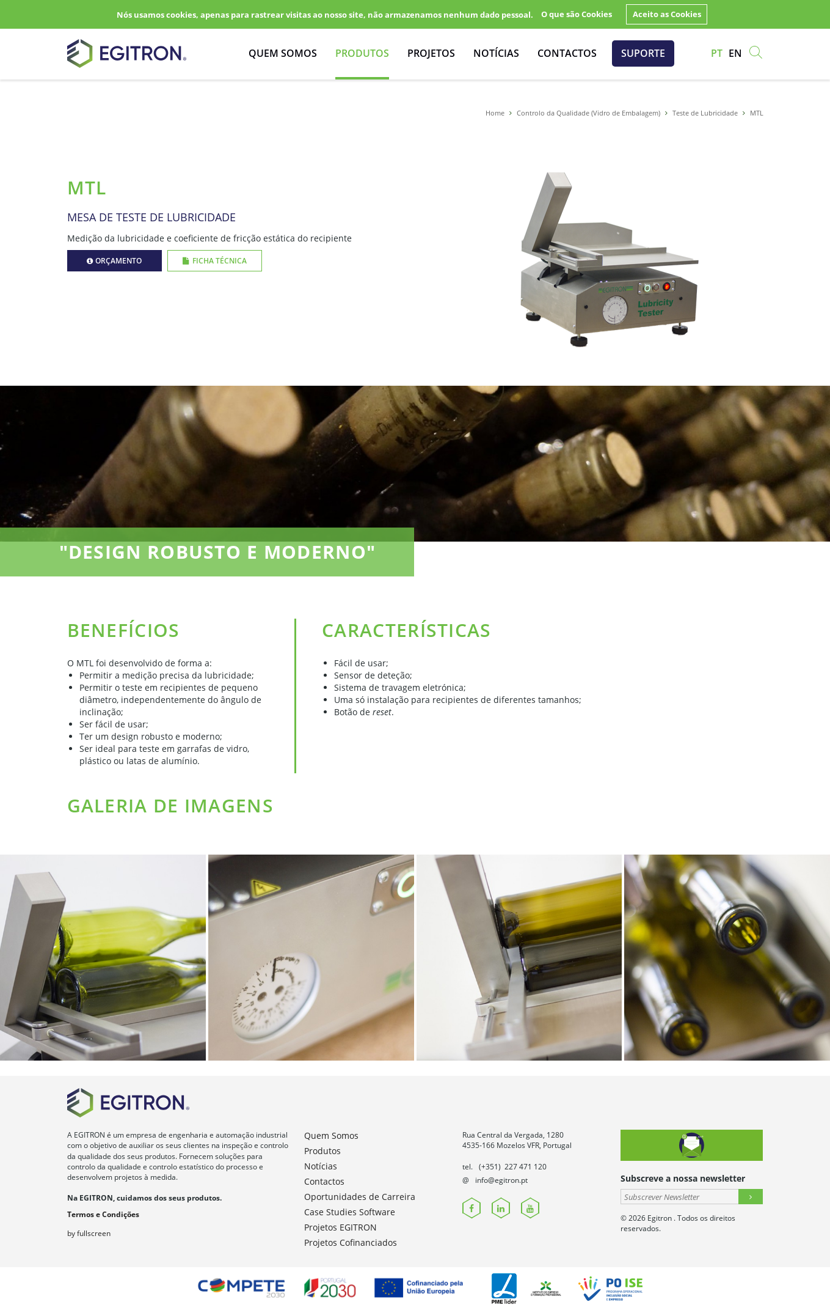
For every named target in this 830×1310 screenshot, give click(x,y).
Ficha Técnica (215, 261)
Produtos (362, 53)
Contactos (567, 53)
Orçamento (114, 261)
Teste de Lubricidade (705, 112)
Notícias (496, 53)
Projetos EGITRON (340, 1227)
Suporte (643, 53)
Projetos (431, 53)
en (735, 53)
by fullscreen (89, 1233)
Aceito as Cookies (667, 14)
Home (495, 112)
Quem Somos (283, 53)
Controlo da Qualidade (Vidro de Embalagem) (588, 112)
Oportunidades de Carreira (359, 1196)
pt (717, 53)
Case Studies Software (349, 1212)
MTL (756, 112)
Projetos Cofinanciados (350, 1242)
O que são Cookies (576, 14)
